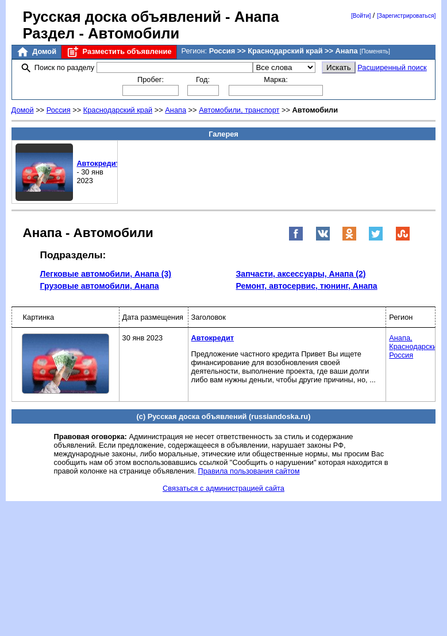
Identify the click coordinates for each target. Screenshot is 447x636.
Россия (59, 110)
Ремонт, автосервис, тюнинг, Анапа (306, 285)
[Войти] (361, 16)
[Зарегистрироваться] (406, 16)
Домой (36, 52)
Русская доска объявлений (122, 17)
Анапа (175, 110)
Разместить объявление (118, 52)
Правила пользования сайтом (249, 471)
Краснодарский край (118, 110)
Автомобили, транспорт (239, 110)
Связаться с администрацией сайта (223, 488)
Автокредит (97, 163)
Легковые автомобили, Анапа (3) (105, 273)
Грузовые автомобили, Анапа (99, 285)
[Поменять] (375, 51)
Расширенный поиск (392, 67)
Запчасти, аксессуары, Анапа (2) (301, 273)
